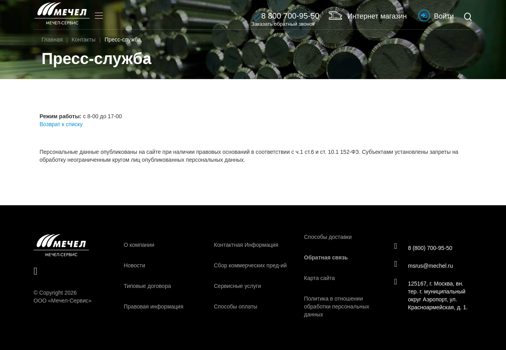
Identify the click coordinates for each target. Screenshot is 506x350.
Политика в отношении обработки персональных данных (336, 306)
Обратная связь (326, 257)
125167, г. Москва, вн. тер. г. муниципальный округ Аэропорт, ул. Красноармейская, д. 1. (431, 295)
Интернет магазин (368, 15)
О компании (139, 245)
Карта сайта (319, 278)
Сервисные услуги (237, 286)
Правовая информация (153, 306)
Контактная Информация (246, 245)
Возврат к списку (61, 124)
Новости (134, 265)
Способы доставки (328, 237)
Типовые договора (147, 286)
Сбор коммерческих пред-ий (250, 265)
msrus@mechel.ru (423, 265)
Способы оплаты (235, 306)
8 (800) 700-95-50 (423, 247)
